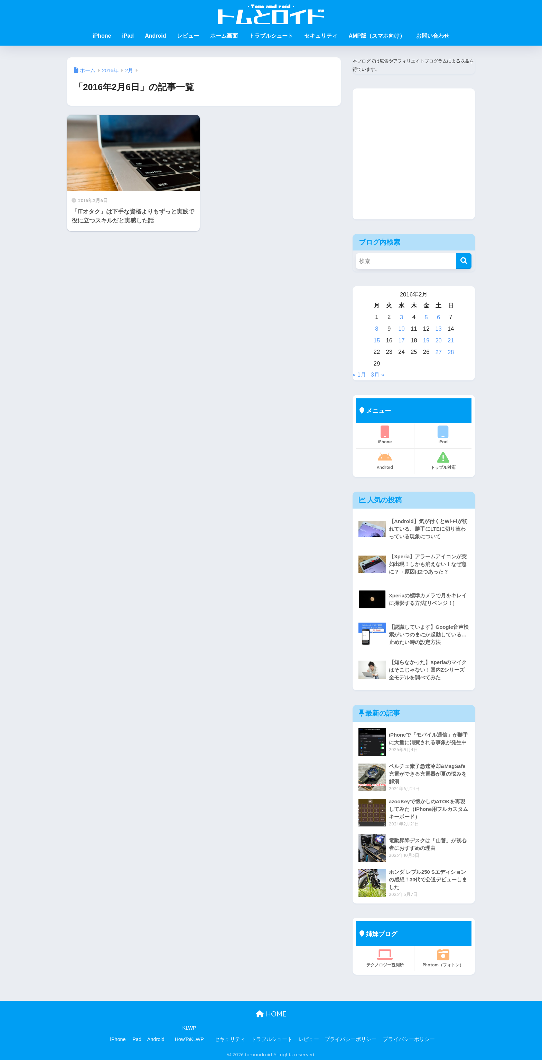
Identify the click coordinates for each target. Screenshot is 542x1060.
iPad (128, 36)
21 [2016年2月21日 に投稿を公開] (451, 339)
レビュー (188, 36)
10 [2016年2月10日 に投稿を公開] (401, 328)
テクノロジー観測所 (384, 956)
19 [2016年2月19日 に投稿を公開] (426, 339)
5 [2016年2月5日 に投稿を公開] (426, 317)
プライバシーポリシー (350, 1037)
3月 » (378, 373)
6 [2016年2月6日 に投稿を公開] (438, 317)
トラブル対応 (443, 458)
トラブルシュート (271, 36)
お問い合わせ (432, 36)
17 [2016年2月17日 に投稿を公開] (401, 339)
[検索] (463, 261)
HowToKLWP (189, 1037)
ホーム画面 (224, 36)
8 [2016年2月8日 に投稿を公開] (376, 328)
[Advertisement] (413, 159)
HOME (271, 1012)
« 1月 (359, 373)
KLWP (189, 1026)
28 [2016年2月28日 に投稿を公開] (451, 351)
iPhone (102, 36)
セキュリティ (320, 36)
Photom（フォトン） (443, 956)
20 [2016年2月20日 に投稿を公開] (438, 339)
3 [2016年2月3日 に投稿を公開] (401, 317)
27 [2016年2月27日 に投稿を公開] (438, 351)
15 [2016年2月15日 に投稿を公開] (377, 339)
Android (155, 36)
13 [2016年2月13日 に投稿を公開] (438, 328)
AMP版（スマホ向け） (376, 36)
